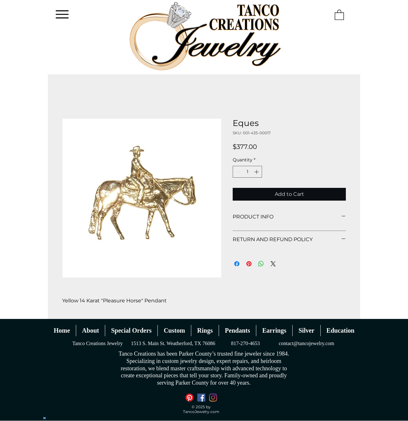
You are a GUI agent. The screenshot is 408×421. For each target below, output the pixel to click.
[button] (339, 14)
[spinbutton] (247, 171)
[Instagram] (213, 398)
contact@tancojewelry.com (306, 343)
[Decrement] (238, 171)
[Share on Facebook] (237, 264)
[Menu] (62, 14)
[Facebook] (201, 398)
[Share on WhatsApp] (261, 264)
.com (214, 411)
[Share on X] (273, 264)
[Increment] (257, 171)
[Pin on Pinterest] (249, 264)
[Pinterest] (189, 398)
